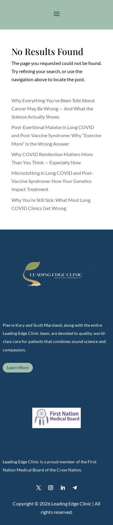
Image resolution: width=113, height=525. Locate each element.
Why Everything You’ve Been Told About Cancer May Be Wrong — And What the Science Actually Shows (53, 108)
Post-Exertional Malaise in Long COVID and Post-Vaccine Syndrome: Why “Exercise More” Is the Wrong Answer (56, 135)
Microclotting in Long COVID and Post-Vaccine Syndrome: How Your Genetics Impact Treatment (52, 181)
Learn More (18, 367)
